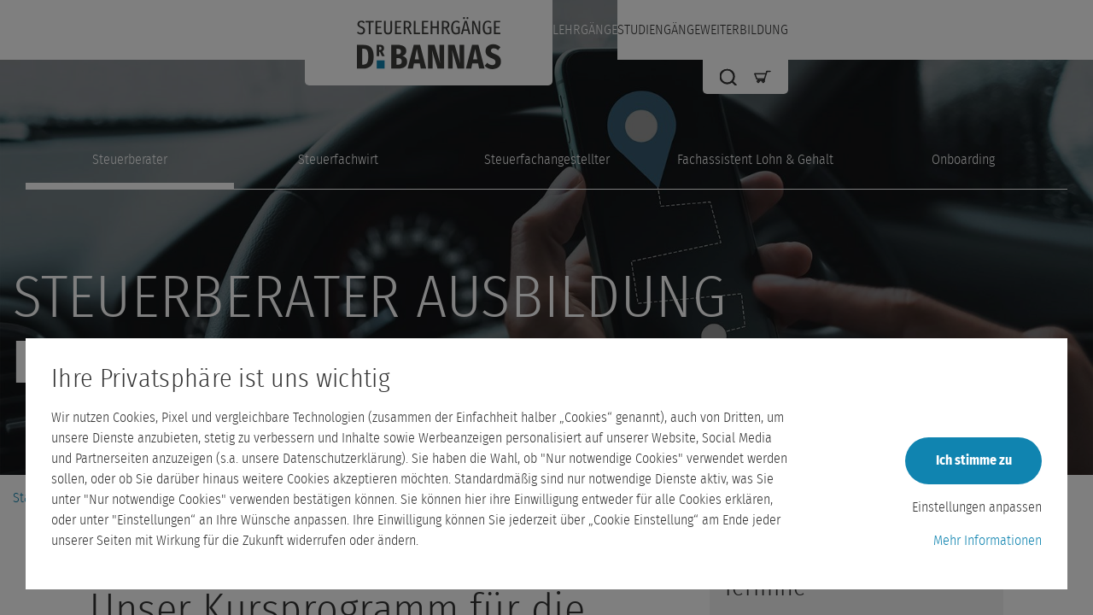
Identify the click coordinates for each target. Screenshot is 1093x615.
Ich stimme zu (974, 460)
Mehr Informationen (987, 541)
